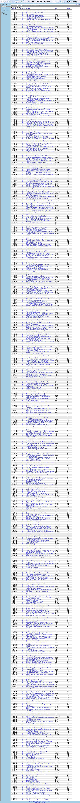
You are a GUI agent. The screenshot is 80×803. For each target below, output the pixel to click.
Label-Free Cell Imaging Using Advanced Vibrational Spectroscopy (38, 271)
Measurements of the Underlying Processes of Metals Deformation (38, 61)
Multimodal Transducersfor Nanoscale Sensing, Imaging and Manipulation (39, 497)
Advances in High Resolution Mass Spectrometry (35, 358)
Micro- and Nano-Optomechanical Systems (34, 584)
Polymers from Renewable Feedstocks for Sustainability (36, 70)
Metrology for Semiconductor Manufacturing (34, 599)
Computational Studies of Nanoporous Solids (34, 185)
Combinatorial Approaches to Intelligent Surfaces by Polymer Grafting (38, 63)
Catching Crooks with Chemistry (32, 350)
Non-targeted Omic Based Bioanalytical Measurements (36, 389)
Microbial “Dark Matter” (30, 241)
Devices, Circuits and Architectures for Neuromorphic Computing (37, 532)
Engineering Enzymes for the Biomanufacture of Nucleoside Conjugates (39, 290)
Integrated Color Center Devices (32, 542)
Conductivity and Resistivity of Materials (33, 573)
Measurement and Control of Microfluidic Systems (35, 499)
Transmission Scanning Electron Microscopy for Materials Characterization (39, 421)
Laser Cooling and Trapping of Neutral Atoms (34, 568)
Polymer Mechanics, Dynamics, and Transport (34, 135)
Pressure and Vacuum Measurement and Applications (35, 607)
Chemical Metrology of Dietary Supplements (34, 343)
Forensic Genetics (29, 294)
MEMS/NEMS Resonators (30, 566)
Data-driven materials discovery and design (34, 150)
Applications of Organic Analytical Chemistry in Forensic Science (37, 334)
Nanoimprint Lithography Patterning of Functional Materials (36, 68)
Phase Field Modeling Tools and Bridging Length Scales (36, 59)
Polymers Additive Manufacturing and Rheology (34, 112)
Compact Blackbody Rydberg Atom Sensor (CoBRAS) (35, 612)
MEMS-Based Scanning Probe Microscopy (33, 560)
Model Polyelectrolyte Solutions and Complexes (34, 89)
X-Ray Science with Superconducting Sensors (34, 222)
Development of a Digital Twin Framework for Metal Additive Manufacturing (39, 155)
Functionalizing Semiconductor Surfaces (33, 516)
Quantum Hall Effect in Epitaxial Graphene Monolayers (36, 583)
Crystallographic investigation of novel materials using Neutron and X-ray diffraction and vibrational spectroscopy (39, 36)
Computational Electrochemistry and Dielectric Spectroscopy (37, 136)
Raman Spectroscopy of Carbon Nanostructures (34, 517)
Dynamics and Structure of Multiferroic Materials (34, 17)
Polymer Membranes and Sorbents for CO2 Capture (35, 149)
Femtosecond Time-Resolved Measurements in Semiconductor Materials (39, 526)
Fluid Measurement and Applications (32, 600)
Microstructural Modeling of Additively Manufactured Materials (37, 108)
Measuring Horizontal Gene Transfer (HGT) (34, 243)
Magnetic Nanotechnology (30, 60)
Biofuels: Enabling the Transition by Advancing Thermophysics (37, 395)
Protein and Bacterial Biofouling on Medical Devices (35, 228)
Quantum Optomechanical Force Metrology (34, 580)
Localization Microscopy (30, 495)
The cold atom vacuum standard (32, 620)
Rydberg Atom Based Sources (31, 481)
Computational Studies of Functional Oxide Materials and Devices (38, 165)
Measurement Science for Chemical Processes (34, 347)
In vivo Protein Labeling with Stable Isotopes (34, 289)
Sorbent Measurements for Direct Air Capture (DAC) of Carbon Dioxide (38, 369)
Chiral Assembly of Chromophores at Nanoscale (34, 102)
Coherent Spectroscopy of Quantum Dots (33, 628)
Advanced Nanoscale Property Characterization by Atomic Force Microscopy (39, 202)
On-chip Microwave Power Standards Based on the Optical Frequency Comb (40, 471)
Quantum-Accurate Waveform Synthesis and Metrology (36, 579)
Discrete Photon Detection (31, 592)
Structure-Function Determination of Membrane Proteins (36, 496)
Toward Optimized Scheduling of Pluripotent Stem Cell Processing (38, 253)
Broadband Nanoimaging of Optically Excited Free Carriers (36, 622)
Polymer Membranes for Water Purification (33, 79)
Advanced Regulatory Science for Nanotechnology (35, 195)
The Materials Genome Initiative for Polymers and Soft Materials (37, 121)
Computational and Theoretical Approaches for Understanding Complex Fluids (40, 341)
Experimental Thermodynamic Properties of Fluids (35, 447)
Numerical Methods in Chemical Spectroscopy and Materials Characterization (40, 286)
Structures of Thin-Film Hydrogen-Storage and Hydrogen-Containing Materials (40, 23)
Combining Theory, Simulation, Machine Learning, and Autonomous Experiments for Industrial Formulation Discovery (38, 140)
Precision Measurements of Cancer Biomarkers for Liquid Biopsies (38, 259)
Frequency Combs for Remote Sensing (33, 490)
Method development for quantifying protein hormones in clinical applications (39, 309)
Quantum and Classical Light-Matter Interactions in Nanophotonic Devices (39, 494)
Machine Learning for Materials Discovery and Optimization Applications (39, 183)
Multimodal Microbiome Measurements (33, 390)
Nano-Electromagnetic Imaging (31, 621)
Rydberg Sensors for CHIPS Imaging (32, 482)
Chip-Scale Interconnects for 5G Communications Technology (37, 474)
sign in (76, 4)
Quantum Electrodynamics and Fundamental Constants (36, 574)
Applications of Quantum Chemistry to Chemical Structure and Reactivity (39, 346)
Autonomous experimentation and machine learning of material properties (39, 218)
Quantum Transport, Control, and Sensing (33, 508)
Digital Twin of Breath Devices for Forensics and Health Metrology (38, 457)
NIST (2, 5)
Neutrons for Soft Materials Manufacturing (33, 82)
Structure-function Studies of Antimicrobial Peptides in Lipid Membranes (39, 307)
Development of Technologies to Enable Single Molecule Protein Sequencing (40, 292)
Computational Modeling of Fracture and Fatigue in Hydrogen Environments (39, 405)
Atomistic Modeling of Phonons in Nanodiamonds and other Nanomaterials (39, 420)
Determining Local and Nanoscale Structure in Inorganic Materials (38, 169)
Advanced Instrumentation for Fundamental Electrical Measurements (38, 581)
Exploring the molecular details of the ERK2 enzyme (35, 437)
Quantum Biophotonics (30, 594)
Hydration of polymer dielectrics (31, 55)
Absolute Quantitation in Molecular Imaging (34, 548)
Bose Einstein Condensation (31, 569)
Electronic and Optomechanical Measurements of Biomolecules (37, 565)
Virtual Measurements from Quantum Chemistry (34, 340)
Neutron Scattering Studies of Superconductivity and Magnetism (37, 11)
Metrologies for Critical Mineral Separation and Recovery (36, 159)
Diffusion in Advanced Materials (31, 69)
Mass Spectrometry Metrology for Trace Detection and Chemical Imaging (39, 180)
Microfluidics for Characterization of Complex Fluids (35, 57)
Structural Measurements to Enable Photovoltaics (35, 77)
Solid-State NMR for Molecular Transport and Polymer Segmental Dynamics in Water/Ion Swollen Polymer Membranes (40, 107)
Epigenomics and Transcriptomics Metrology (34, 261)
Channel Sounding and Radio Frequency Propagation (35, 483)
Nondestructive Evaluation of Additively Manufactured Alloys (37, 424)
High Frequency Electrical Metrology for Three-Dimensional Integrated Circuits (40, 523)
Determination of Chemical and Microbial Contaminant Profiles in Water (39, 349)
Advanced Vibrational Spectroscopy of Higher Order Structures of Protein (39, 257)
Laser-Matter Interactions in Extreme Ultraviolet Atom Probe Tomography (39, 636)
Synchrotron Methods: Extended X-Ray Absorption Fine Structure (37, 219)
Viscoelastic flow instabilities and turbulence (34, 131)
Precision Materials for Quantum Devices (33, 520)
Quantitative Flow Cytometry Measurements (34, 226)
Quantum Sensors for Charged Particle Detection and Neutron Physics (38, 555)
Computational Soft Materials (31, 120)
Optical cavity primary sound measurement (33, 588)
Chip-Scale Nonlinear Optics (31, 644)
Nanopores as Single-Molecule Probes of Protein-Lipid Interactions (38, 38)
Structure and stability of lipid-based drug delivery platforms (36, 49)
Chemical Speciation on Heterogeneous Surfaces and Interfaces (37, 361)
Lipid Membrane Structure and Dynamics (33, 34)
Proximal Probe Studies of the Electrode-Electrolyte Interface (37, 54)
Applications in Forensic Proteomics (32, 324)
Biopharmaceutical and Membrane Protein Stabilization (36, 275)
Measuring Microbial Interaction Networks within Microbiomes (37, 269)
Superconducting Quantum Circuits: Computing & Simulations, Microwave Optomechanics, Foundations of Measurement (39, 633)
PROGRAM (22, 8)
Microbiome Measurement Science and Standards (35, 249)
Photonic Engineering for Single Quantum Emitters (35, 503)
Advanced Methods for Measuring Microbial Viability (35, 268)
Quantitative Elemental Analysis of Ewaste (33, 371)
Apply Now (3, 12)
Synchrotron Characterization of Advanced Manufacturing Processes (38, 210)
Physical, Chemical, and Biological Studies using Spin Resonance (38, 525)
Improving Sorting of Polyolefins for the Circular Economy (36, 154)
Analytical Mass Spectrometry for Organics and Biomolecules (37, 331)
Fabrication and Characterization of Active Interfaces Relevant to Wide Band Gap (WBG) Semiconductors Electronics (39, 539)
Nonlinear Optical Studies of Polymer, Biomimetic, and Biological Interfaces (39, 623)
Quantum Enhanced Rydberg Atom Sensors (34, 476)
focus (79, 4)
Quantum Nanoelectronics (30, 543)
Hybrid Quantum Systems (30, 635)
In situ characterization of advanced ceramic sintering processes (37, 211)
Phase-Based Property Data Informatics (33, 94)
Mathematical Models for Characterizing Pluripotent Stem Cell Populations (39, 240)
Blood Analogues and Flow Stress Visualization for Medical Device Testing (39, 143)
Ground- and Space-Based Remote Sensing (34, 602)
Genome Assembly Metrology (31, 262)
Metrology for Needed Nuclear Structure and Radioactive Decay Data (38, 550)
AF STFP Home (4, 14)
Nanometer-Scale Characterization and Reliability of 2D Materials (37, 430)
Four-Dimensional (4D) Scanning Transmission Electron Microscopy (38, 190)
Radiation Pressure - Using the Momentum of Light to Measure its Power (39, 634)
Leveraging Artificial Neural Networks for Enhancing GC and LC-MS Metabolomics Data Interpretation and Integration (38, 315)
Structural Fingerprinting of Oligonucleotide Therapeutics (36, 312)
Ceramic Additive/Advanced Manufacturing (33, 460)
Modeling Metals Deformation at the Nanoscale (34, 62)
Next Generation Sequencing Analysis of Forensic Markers (36, 301)
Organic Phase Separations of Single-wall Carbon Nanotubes (37, 88)
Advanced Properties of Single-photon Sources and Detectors (37, 577)
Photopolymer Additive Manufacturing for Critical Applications (37, 448)
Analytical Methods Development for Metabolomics (35, 300)
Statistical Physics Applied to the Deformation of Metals (36, 56)
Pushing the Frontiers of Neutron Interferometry (34, 559)
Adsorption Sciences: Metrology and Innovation (34, 370)
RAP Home (3, 13)
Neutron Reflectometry (30, 14)
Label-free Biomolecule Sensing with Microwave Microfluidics (37, 477)
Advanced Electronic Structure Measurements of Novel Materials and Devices (40, 531)
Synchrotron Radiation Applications (32, 598)
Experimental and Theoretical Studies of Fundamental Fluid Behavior (38, 422)
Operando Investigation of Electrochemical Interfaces (35, 156)
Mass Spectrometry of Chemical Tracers (33, 388)
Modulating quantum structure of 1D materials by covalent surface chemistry (39, 130)
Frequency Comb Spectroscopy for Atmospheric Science (36, 491)
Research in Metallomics (30, 342)
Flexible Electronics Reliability (31, 449)
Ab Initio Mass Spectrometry (31, 354)
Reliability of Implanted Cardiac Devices (33, 400)
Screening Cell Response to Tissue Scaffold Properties (36, 225)
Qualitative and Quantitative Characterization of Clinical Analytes (37, 291)
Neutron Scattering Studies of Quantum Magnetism (35, 16)
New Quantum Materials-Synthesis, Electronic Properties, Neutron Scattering (40, 37)
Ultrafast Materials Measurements (32, 199)
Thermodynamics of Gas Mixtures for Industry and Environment (37, 393)
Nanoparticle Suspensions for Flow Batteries (34, 26)
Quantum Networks (29, 593)
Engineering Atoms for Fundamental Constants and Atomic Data (37, 572)
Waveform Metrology (30, 461)
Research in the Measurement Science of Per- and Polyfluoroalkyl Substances (40, 366)
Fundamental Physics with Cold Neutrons (33, 545)
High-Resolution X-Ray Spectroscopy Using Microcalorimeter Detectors (39, 191)
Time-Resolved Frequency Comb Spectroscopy (34, 353)
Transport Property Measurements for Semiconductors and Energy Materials (39, 188)
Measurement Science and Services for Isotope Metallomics (37, 368)
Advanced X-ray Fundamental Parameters (33, 556)
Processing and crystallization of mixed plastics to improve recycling (38, 115)
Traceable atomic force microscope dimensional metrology (36, 512)
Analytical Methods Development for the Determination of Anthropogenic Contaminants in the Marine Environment (39, 337)
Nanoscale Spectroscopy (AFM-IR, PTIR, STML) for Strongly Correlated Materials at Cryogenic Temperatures (39, 536)
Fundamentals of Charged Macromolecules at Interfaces (36, 64)
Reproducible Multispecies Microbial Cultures (34, 242)
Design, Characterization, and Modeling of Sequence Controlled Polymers (39, 124)
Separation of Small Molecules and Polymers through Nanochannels (38, 184)
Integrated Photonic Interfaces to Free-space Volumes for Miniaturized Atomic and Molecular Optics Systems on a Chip (40, 509)
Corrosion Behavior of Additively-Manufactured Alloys (35, 123)
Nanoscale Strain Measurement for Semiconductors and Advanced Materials (39, 207)
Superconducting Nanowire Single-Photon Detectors (35, 638)
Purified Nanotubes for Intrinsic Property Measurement (36, 76)
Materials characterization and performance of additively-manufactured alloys (40, 122)
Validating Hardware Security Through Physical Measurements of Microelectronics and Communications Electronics (37, 487)
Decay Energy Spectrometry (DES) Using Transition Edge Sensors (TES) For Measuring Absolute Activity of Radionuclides (40, 552)
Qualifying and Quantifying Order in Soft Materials (35, 99)
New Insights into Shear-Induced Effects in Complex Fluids (36, 21)
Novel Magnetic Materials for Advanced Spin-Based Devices (37, 137)
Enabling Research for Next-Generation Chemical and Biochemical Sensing (39, 281)
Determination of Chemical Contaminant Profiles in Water (36, 384)
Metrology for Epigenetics (30, 258)
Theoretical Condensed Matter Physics (33, 514)
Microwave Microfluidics (30, 463)
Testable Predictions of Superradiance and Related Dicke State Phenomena (39, 595)
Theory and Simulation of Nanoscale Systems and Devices (36, 419)
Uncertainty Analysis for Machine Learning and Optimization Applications (39, 359)
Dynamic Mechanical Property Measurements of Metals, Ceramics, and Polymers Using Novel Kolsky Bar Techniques (39, 104)
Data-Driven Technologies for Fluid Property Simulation (36, 404)
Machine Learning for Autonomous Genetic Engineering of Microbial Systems (40, 192)
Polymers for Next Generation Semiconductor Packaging (36, 162)
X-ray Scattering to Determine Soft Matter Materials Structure (37, 113)
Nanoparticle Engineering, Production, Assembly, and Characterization (38, 518)
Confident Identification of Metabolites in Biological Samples (37, 52)
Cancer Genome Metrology (31, 263)
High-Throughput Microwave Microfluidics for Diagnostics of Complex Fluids (39, 469)
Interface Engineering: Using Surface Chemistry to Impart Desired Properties (40, 515)
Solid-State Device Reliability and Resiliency (34, 524)
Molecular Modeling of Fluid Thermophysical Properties (36, 434)
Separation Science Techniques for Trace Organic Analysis (36, 332)
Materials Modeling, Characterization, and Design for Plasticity (37, 85)
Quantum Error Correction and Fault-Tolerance (34, 537)
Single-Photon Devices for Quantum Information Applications (37, 591)
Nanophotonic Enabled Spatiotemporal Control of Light (36, 511)
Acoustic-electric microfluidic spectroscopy (33, 480)
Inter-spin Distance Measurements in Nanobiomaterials (36, 493)
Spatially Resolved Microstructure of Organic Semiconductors (37, 66)
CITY (56, 8)
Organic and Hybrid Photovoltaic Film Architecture (35, 67)
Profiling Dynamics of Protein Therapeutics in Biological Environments (38, 330)
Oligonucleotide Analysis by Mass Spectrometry (34, 318)
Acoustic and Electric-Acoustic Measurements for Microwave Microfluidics (39, 486)
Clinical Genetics (29, 299)
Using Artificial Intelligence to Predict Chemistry (34, 308)
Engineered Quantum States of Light (32, 629)
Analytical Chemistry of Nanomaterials (33, 339)
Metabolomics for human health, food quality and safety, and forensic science (40, 360)
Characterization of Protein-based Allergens (34, 302)
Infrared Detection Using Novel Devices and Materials (35, 606)
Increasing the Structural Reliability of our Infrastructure (36, 394)
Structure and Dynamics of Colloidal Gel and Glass (35, 42)
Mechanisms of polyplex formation (32, 119)
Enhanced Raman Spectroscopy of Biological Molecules (36, 519)
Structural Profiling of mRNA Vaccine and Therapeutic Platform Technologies (39, 313)
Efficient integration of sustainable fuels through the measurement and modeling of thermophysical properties (38, 459)
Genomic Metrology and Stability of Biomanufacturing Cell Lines (37, 329)
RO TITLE (28, 8)
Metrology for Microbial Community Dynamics (34, 230)
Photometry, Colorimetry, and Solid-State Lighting (35, 601)
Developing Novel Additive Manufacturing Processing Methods (37, 148)
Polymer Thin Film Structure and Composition (34, 118)
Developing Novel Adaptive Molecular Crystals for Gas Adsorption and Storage (40, 51)
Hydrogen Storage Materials (31, 18)
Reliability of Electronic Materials (32, 450)
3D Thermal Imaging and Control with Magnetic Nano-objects (37, 609)
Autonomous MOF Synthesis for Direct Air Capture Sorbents (37, 215)
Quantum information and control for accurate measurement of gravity (38, 597)
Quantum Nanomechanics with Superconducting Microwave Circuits (38, 637)
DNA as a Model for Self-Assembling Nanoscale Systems (36, 500)
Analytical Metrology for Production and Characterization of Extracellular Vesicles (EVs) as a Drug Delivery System (39, 267)
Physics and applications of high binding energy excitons (36, 541)
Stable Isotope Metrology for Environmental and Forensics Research (38, 381)
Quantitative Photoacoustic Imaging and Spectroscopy (36, 640)
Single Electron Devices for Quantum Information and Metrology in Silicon (39, 527)
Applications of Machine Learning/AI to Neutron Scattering (36, 39)
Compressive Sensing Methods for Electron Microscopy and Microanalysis (39, 174)
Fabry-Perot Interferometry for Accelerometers (34, 585)
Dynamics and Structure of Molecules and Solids (34, 12)
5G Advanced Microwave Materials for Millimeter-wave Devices (37, 467)
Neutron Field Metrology (30, 544)
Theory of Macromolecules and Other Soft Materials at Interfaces (37, 98)
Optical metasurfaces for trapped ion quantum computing (36, 513)
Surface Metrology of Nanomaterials (32, 177)
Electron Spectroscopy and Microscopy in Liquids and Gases (37, 530)
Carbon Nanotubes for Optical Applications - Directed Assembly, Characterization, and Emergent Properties (37, 145)
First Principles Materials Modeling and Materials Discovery (36, 201)
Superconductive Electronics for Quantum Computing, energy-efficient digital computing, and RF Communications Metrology (39, 479)
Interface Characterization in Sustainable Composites (35, 78)
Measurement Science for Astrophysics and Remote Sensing (37, 617)
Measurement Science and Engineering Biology (34, 235)
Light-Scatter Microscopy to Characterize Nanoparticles (36, 616)
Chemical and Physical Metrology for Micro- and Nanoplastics (37, 198)
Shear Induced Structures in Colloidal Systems (34, 43)
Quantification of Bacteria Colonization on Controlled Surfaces (37, 227)
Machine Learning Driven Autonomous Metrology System (36, 610)
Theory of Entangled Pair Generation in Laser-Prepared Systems (37, 596)
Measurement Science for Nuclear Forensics (34, 549)
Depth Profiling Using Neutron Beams (33, 345)
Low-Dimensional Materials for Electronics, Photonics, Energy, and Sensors (39, 111)
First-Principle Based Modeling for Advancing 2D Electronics (37, 95)
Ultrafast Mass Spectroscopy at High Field (33, 423)
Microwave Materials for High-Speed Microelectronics (35, 470)
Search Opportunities (5, 10)
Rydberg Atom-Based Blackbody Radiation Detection (35, 475)
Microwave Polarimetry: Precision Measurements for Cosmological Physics (39, 630)
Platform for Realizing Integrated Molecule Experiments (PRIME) (37, 611)
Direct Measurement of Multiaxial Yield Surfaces (34, 65)
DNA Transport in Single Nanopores (32, 492)
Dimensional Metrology (30, 618)
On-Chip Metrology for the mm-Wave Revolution (34, 464)
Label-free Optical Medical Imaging (32, 631)
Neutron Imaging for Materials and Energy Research (35, 547)
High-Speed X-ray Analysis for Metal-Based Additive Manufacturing (38, 216)
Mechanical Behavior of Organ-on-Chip (33, 132)
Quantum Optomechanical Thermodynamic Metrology (35, 615)
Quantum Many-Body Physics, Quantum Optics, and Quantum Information (39, 578)
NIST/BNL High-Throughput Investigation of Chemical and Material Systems (39, 223)
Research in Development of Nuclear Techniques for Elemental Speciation (39, 254)
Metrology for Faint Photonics (31, 639)
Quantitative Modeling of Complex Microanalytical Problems (36, 166)
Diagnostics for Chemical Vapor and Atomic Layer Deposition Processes (39, 333)
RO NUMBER (14, 8)
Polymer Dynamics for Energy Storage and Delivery (35, 71)
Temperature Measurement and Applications (34, 604)
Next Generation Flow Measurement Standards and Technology (37, 605)
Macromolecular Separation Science (32, 348)
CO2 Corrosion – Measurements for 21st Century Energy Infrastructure (38, 452)
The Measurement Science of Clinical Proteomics (35, 276)
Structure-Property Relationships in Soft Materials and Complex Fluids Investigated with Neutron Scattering (38, 46)
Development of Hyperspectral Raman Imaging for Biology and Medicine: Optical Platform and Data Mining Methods (39, 247)
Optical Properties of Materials (31, 603)
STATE (68, 8)
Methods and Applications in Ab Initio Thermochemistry (36, 335)
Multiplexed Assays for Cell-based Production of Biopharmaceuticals (38, 244)
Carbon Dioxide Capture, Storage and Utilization (34, 15)
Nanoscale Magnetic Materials (31, 13)
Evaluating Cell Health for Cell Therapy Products (34, 270)
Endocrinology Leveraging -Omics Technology (34, 387)
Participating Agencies (5, 4)
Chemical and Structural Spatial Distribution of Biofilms (36, 229)
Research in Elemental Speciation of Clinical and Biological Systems (38, 338)
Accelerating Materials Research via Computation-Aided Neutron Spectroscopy (40, 50)
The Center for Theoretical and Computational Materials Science (37, 53)
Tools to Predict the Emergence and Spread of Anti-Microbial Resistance (39, 245)
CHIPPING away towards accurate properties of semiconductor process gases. (40, 454)
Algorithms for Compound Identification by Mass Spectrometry (37, 293)
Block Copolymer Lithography (31, 80)
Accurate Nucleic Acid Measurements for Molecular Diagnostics (37, 316)
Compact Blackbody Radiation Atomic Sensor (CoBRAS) (36, 619)
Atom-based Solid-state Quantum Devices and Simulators (36, 571)
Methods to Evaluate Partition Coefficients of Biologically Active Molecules (39, 433)
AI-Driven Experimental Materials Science (33, 217)
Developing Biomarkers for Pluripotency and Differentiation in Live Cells (39, 239)
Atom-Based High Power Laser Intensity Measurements (36, 488)
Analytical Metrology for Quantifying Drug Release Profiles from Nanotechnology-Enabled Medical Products (37, 265)
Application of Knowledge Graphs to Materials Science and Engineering (39, 200)
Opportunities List (4, 6)
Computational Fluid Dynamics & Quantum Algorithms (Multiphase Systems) (39, 453)
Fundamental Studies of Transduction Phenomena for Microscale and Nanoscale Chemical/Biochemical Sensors (38, 283)
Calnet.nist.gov (28, 468)
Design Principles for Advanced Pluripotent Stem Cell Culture (37, 250)
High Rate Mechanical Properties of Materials (34, 116)
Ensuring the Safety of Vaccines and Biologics (34, 317)
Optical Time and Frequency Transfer (32, 489)
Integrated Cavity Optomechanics (32, 567)
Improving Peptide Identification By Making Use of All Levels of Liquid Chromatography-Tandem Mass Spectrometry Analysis (38, 321)
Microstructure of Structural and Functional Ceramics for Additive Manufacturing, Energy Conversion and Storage (37, 179)
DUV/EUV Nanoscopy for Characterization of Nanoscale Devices (37, 540)
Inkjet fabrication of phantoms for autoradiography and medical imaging (39, 557)
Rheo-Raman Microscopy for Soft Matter (33, 114)
